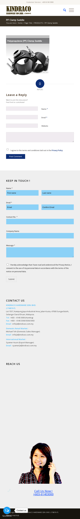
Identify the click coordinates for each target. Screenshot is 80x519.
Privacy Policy (57, 150)
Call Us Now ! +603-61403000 (43, 492)
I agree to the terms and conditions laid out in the (36, 150)
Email (44, 117)
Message (10, 245)
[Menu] (70, 10)
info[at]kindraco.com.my (23, 324)
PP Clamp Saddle (15, 20)
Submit (11, 279)
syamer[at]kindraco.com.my (24, 345)
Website (44, 126)
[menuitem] (63, 10)
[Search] (63, 10)
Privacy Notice (64, 265)
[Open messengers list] (7, 510)
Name (44, 109)
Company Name (12, 231)
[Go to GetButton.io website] (7, 516)
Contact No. (11, 217)
